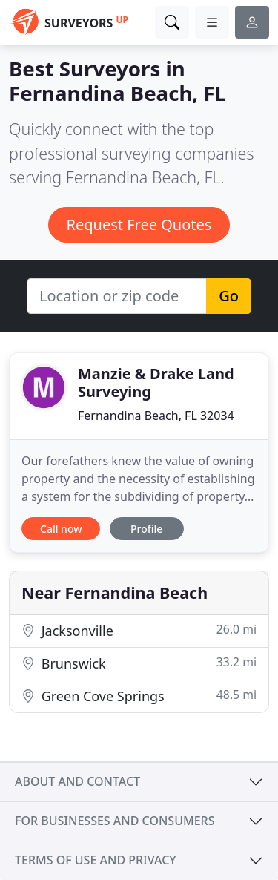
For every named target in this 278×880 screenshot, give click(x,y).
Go (229, 296)
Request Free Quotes (139, 224)
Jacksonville (139, 630)
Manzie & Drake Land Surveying (156, 382)
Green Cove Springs (139, 695)
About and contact (77, 781)
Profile (146, 529)
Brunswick (139, 663)
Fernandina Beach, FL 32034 (156, 415)
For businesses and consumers (114, 820)
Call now (61, 529)
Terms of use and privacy (95, 860)
